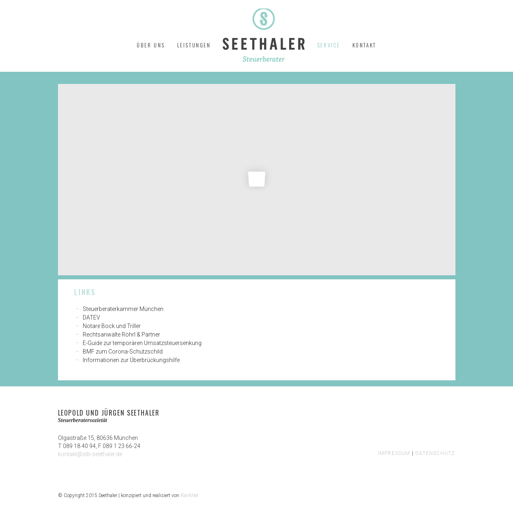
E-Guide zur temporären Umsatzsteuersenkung (142, 343)
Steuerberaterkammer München (123, 309)
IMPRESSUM (394, 453)
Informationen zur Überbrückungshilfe (131, 360)
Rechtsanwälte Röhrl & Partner (121, 334)
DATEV (91, 317)
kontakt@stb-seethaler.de (90, 454)
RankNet (189, 495)
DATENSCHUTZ (435, 453)
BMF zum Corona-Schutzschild (123, 351)
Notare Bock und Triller (112, 326)
